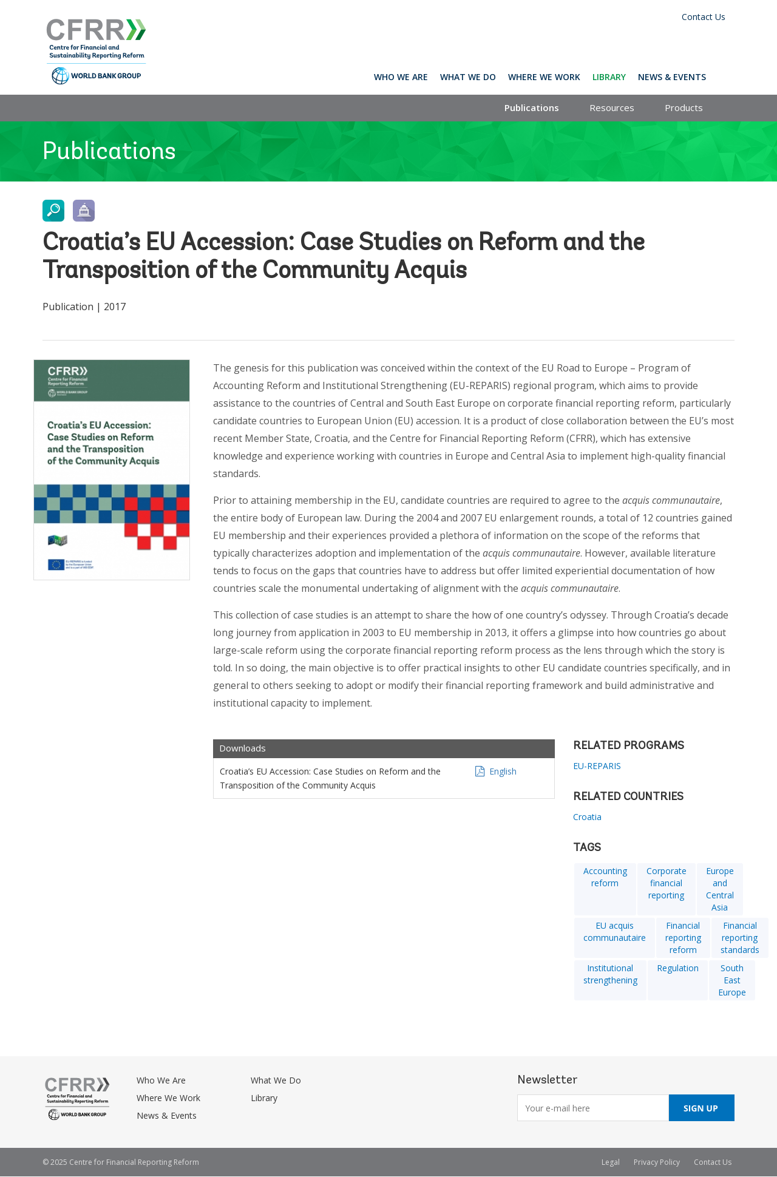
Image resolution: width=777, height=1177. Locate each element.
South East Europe (732, 980)
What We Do (468, 77)
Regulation (678, 968)
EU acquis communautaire (614, 931)
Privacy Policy (657, 1162)
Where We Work (544, 77)
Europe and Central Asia (720, 889)
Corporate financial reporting (666, 883)
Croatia (587, 817)
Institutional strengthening (610, 974)
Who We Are (401, 77)
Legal (611, 1162)
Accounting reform (605, 877)
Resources (611, 107)
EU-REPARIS (597, 766)
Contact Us (703, 16)
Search (723, 76)
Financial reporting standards (740, 937)
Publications (531, 107)
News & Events (672, 77)
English (503, 771)
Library (609, 77)
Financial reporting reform (683, 937)
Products (684, 107)
